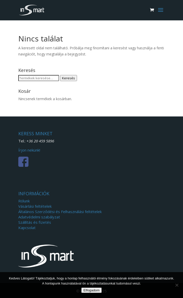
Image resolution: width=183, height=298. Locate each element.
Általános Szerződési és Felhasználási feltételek (60, 211)
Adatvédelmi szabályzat (39, 216)
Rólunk (24, 200)
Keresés (68, 78)
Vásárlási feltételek (35, 206)
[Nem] (176, 285)
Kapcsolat (27, 227)
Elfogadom (91, 290)
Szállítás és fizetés (34, 222)
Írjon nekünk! (29, 150)
